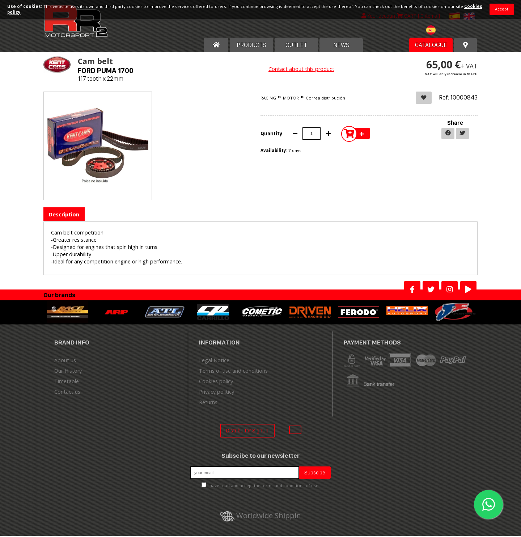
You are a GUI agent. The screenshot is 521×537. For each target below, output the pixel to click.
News (341, 46)
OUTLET (296, 46)
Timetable (66, 382)
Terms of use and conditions (233, 371)
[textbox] (440, 31)
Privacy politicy (216, 392)
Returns (208, 403)
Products (251, 46)
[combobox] (440, 32)
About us (65, 361)
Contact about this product (301, 70)
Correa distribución (325, 99)
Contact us (67, 392)
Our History (68, 371)
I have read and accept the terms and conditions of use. (263, 487)
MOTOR (291, 99)
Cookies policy (216, 382)
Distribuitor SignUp (247, 431)
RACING (268, 99)
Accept (501, 9)
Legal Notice (214, 361)
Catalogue (431, 46)
